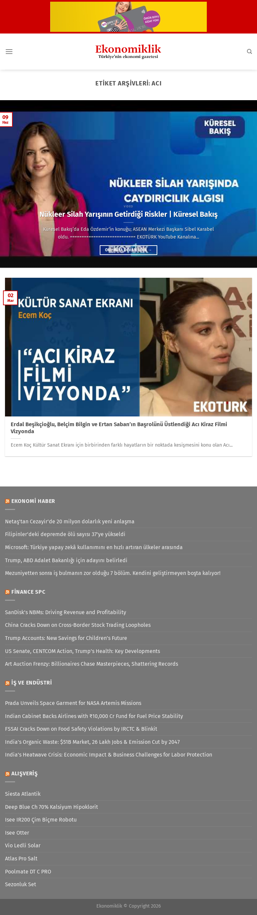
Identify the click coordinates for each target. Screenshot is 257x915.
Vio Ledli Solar (22, 845)
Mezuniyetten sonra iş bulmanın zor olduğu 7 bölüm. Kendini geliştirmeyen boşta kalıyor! (113, 573)
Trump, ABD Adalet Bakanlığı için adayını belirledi (66, 560)
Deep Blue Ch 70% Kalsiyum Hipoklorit (51, 807)
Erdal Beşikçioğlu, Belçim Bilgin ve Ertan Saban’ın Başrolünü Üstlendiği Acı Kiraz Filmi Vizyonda (119, 428)
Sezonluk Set (20, 884)
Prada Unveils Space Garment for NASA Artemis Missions (73, 703)
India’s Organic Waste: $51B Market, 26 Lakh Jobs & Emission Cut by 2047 (92, 742)
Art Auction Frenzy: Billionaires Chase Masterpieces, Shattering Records (91, 664)
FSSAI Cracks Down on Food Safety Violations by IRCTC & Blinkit (81, 729)
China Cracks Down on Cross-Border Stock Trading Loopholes (78, 625)
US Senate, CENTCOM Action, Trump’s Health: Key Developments (82, 651)
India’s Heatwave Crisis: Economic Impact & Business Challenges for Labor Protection (108, 754)
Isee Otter (17, 833)
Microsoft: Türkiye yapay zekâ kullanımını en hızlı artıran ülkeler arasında (94, 547)
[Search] (249, 51)
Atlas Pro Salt (21, 858)
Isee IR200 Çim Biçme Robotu (41, 819)
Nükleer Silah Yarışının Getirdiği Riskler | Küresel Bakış (128, 214)
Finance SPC (28, 592)
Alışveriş (24, 773)
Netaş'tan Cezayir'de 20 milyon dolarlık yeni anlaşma (70, 521)
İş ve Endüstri (31, 682)
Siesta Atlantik (22, 794)
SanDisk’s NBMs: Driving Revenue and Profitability (65, 612)
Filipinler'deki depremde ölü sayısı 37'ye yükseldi (65, 534)
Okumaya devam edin (128, 250)
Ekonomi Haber (33, 501)
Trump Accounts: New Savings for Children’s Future (66, 638)
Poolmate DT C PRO (28, 871)
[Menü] (9, 51)
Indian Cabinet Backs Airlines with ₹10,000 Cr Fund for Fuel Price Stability (94, 716)
